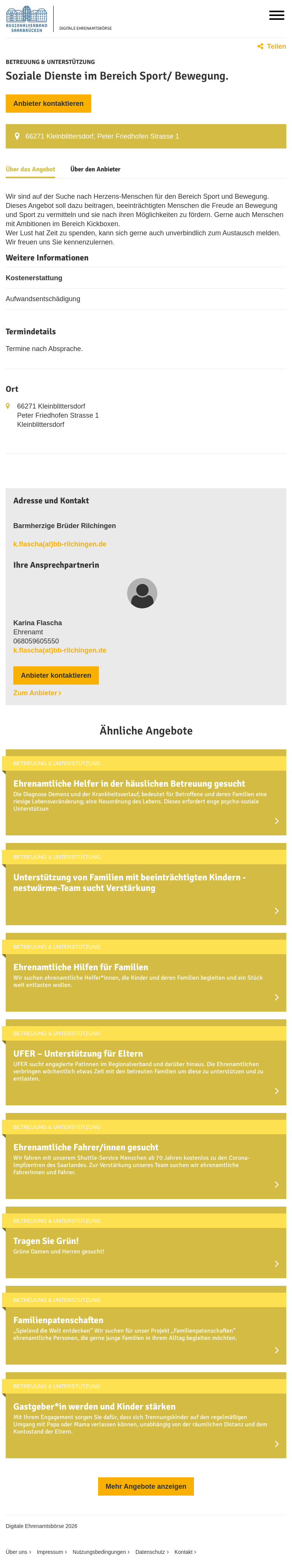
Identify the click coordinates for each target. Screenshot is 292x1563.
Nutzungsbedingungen (99, 1552)
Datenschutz (150, 1552)
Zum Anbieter (35, 693)
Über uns (16, 1552)
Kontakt (183, 1552)
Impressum (50, 1552)
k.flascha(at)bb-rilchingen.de (59, 544)
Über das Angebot (30, 169)
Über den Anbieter (95, 169)
